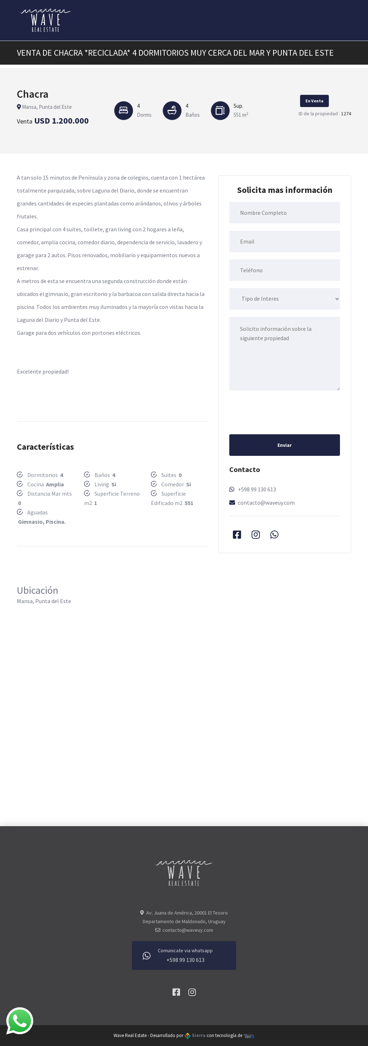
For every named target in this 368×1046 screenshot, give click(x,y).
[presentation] (284, 412)
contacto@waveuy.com (266, 502)
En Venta (314, 100)
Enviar (284, 445)
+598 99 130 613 (257, 489)
